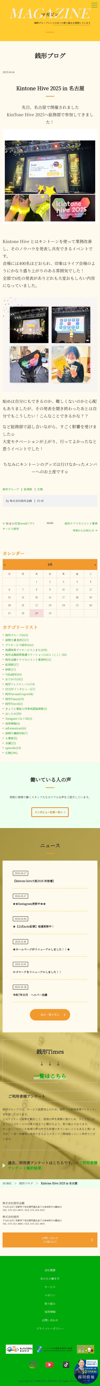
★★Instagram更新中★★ (29, 904)
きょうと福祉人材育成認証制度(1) (26, 709)
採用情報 (50, 1312)
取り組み (50, 1304)
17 (63, 597)
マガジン (50, 1295)
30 (50, 613)
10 (63, 589)
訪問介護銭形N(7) (16, 733)
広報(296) (11, 753)
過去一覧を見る (50, 1015)
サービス (50, 1287)
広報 (40, 489)
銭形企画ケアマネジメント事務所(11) (28, 660)
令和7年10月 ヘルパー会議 (30, 995)
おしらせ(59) (13, 714)
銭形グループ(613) (16, 635)
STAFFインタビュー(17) (20, 689)
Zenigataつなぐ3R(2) (18, 719)
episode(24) (13, 748)
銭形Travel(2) (14, 704)
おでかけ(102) (14, 679)
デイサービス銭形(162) (19, 645)
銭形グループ (11, 489)
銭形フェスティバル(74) (20, 684)
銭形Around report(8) (19, 694)
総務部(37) (12, 665)
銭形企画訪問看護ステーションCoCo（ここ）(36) (36, 655)
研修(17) (10, 669)
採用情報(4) (12, 723)
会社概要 (50, 1270)
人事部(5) (11, 738)
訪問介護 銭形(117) (17, 640)
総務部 (28, 489)
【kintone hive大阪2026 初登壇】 (34, 881)
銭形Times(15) (14, 699)
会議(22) (10, 743)
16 (50, 597)
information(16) (15, 728)
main (50, 523)
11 (77, 589)
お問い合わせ (50, 1240)
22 (36, 605)
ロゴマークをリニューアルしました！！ (37, 972)
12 (90, 589)
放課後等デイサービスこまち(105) (26, 650)
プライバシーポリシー (50, 1328)
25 (77, 605)
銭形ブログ (26, 1183)
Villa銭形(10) (13, 674)
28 (23, 613)
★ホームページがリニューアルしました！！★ (41, 949)
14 (23, 597)
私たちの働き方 (50, 1279)
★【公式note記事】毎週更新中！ (33, 926)
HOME (7, 1183)
